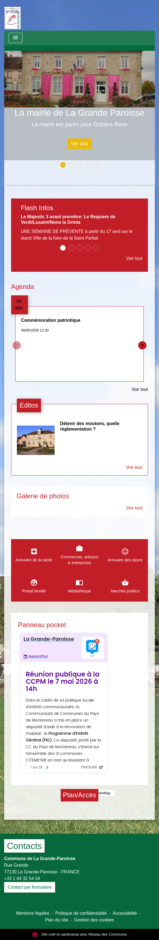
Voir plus (79, 143)
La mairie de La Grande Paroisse (79, 113)
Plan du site (56, 920)
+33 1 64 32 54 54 (22, 878)
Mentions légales (32, 913)
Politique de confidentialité (81, 913)
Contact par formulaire (30, 887)
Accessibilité (125, 913)
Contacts (24, 846)
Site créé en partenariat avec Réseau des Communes (79, 934)
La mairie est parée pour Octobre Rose (79, 124)
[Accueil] (12, 15)
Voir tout (134, 258)
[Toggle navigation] (15, 38)
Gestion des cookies (94, 920)
